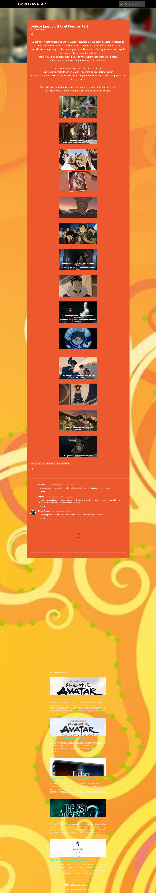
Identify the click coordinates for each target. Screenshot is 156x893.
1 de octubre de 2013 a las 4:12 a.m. (63, 511)
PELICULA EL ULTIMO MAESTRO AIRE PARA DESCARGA (71, 779)
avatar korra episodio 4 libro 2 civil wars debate (50, 463)
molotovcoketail (85, 889)
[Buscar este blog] (132, 4)
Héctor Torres (43, 511)
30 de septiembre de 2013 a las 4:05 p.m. (60, 484)
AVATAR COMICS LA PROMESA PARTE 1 (65, 698)
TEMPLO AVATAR (31, 4)
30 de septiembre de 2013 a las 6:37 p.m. (60, 497)
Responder (42, 492)
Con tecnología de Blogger (78, 885)
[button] (31, 34)
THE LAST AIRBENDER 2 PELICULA (63, 819)
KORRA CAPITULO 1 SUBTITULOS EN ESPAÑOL (68, 860)
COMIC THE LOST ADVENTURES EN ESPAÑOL (67, 738)
